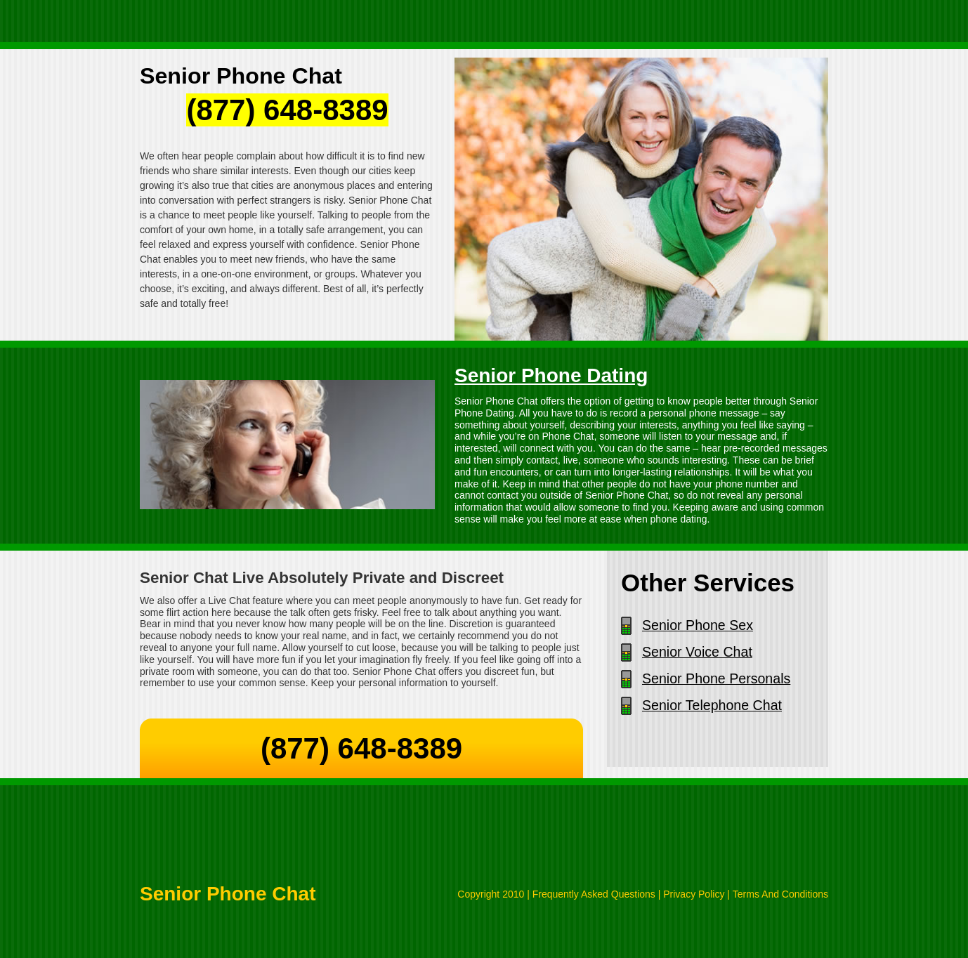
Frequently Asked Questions (593, 894)
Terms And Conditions (780, 894)
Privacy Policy (693, 894)
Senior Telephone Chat (712, 705)
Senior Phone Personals (716, 678)
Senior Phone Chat (227, 894)
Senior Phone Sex (697, 625)
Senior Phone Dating (551, 375)
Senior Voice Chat (697, 652)
